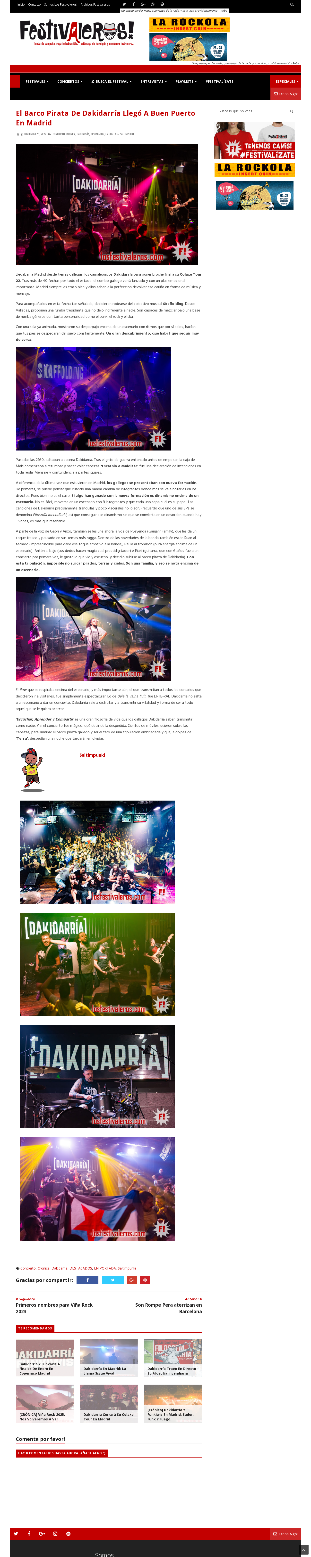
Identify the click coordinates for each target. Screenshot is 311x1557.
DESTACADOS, (98, 134)
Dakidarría (60, 1268)
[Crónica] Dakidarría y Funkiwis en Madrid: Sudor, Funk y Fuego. (170, 1414)
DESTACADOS (80, 1268)
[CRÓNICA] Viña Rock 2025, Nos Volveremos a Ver (42, 1416)
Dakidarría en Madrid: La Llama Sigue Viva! (105, 1371)
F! (14, 81)
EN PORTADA (105, 1268)
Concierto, (59, 134)
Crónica (44, 1268)
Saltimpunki (92, 755)
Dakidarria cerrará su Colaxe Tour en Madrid (109, 1416)
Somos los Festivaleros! (60, 4)
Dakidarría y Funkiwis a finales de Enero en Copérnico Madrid (39, 1369)
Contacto (34, 4)
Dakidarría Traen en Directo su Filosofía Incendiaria (171, 1371)
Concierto (28, 1268)
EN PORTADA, (112, 134)
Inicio (21, 4)
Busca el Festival (109, 81)
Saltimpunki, (127, 134)
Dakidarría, (83, 134)
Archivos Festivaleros (95, 4)
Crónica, (71, 134)
